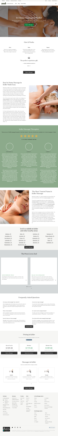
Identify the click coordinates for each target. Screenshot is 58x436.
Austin (35, 399)
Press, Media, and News (29, 404)
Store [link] (16, 3)
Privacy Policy (42, 431)
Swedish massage (39, 204)
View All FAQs (29, 326)
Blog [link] (19, 3)
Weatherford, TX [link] (22, 244)
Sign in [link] (46, 0)
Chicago (35, 401)
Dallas (35, 416)
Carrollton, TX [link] (8, 236)
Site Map (27, 408)
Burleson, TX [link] (50, 234)
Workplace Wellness (15, 401)
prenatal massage (35, 201)
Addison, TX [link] (8, 234)
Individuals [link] (3, 0)
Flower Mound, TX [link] (49, 236)
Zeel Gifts (4, 409)
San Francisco (46, 405)
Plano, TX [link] (50, 240)
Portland (46, 416)
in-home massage (47, 197)
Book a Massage (29, 72)
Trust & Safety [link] (23, 3)
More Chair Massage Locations (48, 422)
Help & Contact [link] (54, 0)
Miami (45, 399)
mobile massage (6, 99)
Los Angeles (46, 398)
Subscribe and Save (29, 353)
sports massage (51, 201)
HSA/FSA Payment (6, 414)
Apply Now (22, 401)
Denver (35, 405)
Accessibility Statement (28, 410)
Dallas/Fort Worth (37, 403)
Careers (27, 399)
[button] (27, 286)
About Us (27, 398)
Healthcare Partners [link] (14, 0)
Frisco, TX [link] (22, 238)
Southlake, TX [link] (50, 242)
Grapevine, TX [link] (36, 238)
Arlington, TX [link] (36, 234)
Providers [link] (19, 0)
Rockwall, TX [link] (22, 242)
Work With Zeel (22, 399)
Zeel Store (4, 411)
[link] (3, 3)
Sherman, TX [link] (36, 242)
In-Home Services (10, 3)
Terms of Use (37, 431)
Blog (27, 401)
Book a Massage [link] (29, 24)
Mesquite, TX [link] (36, 240)
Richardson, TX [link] (8, 242)
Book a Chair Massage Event (14, 403)
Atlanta (35, 398)
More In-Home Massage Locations (48, 408)
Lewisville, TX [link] (8, 240)
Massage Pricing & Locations (6, 405)
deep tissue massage (41, 203)
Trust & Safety (5, 413)
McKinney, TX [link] (22, 240)
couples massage (18, 100)
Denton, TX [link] (36, 236)
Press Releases (28, 406)
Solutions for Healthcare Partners (15, 399)
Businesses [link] (7, 0)
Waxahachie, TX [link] (8, 244)
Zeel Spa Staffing (15, 405)
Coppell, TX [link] (22, 236)
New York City (46, 401)
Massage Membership (6, 407)
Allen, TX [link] (22, 234)
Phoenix (45, 403)
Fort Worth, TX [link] (8, 238)
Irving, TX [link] (50, 238)
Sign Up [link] (49, 0)
